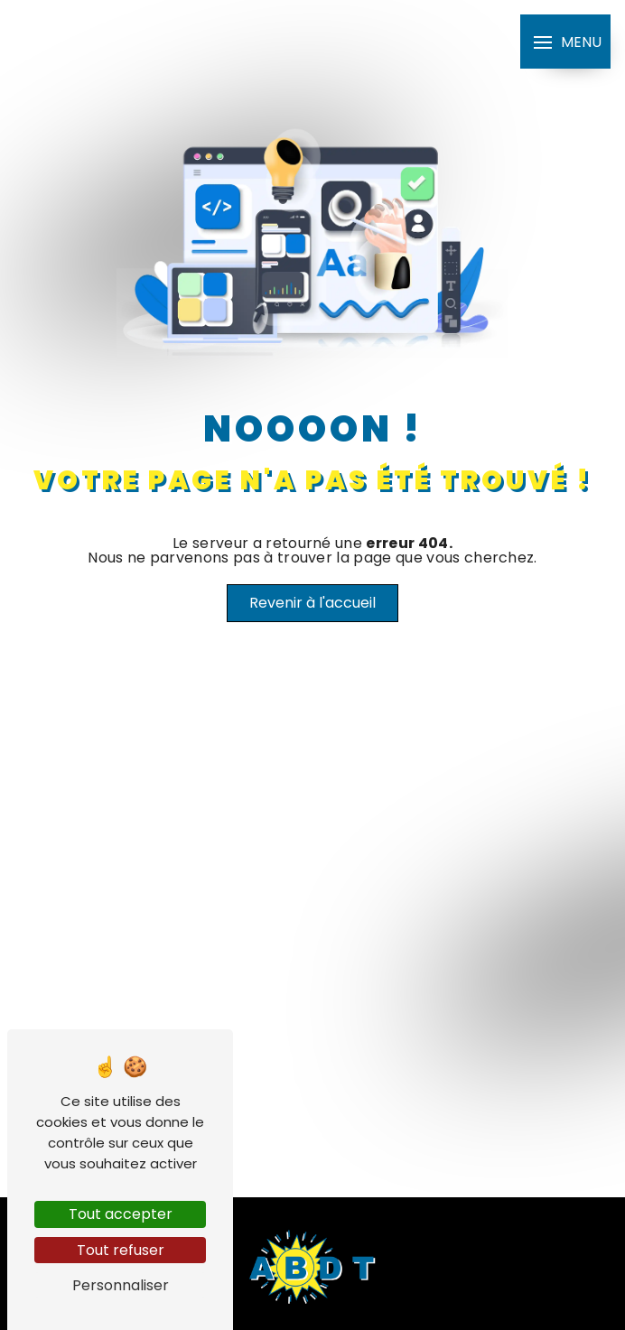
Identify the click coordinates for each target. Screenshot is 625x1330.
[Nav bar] (565, 41)
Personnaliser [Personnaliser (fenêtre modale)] (120, 1285)
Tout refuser (120, 1250)
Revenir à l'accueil (312, 602)
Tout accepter (121, 1214)
